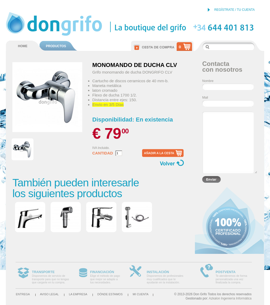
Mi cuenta (140, 294)
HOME (22, 46)
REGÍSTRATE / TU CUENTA (234, 10)
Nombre (208, 81)
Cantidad (102, 153)
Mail (205, 97)
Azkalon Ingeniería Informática (230, 298)
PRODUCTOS (56, 46)
